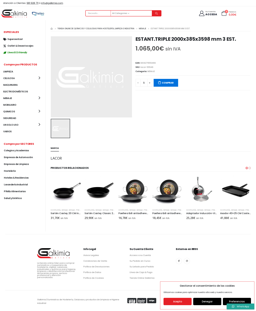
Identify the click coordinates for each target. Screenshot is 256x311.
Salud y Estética (13, 198)
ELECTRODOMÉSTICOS (15, 91)
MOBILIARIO (9, 104)
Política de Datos (92, 271)
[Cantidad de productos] (143, 83)
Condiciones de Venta (95, 260)
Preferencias (237, 301)
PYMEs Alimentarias (15, 191)
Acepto (177, 301)
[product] (66, 190)
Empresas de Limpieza (16, 164)
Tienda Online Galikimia (142, 277)
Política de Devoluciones (96, 265)
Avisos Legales (91, 254)
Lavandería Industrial (16, 184)
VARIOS (7, 131)
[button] (246, 167)
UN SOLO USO (10, 124)
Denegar (207, 301)
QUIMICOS (9, 111)
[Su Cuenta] (208, 13)
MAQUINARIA (10, 85)
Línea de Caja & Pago (141, 271)
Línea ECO (15, 52)
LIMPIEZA (8, 71)
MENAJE (151, 71)
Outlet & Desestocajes (18, 45)
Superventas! (13, 39)
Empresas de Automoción (18, 157)
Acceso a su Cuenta (140, 254)
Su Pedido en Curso (140, 260)
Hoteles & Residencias (16, 177)
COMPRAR (168, 82)
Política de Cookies (93, 277)
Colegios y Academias (16, 150)
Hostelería (56, 209)
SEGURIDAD (9, 118)
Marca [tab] (55, 147)
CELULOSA (9, 78)
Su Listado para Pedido (142, 265)
